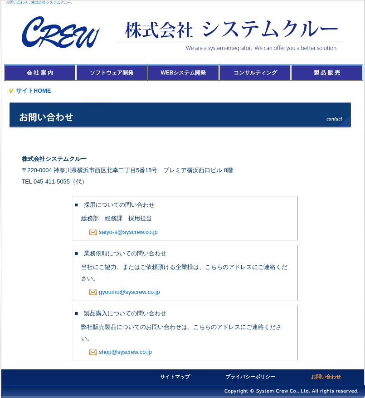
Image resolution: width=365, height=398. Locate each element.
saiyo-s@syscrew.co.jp (123, 232)
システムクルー (58, 2)
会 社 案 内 (40, 73)
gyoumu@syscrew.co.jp (124, 292)
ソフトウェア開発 (111, 73)
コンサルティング (255, 73)
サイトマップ (175, 376)
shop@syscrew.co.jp (120, 351)
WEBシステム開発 (183, 73)
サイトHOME (30, 90)
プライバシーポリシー (250, 376)
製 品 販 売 (327, 73)
